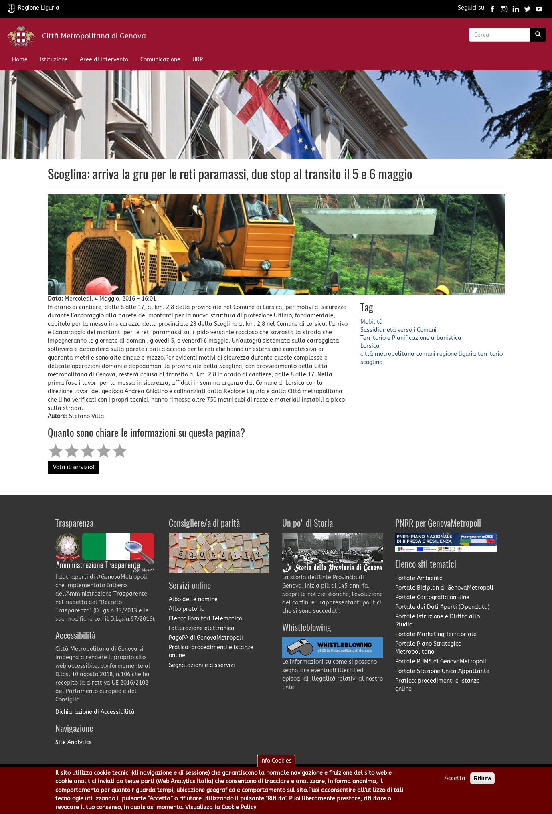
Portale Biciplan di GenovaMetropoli (444, 587)
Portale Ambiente (419, 578)
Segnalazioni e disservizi (202, 665)
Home (20, 59)
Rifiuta (482, 779)
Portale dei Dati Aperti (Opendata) (442, 607)
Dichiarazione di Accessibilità (95, 712)
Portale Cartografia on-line (432, 597)
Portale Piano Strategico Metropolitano (428, 647)
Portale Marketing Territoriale (436, 634)
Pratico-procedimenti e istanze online (211, 651)
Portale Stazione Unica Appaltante (442, 671)
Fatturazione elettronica (202, 628)
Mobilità (371, 322)
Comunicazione (160, 59)
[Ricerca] (538, 35)
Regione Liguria (33, 7)
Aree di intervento (104, 59)
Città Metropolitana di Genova (94, 36)
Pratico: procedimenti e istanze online (437, 684)
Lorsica (370, 346)
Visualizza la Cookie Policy (220, 807)
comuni (425, 354)
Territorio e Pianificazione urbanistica (410, 338)
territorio (490, 354)
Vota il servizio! (73, 467)
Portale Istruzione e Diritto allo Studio (437, 620)
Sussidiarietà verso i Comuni (398, 330)
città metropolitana (387, 354)
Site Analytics (73, 742)
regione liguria (456, 354)
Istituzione (54, 59)
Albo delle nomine (193, 599)
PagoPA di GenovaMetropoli (206, 637)
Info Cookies (276, 761)
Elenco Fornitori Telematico (205, 618)
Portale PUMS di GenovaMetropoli (440, 661)
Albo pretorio (186, 609)
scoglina (371, 362)
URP (197, 59)
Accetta (455, 778)
